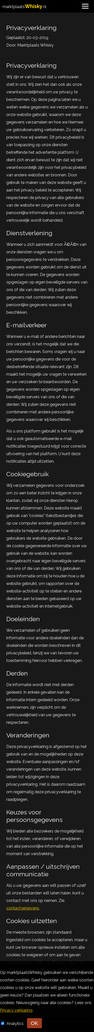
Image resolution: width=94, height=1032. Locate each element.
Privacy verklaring (16, 1010)
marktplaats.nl (24, 6)
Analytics (16, 1023)
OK (34, 1023)
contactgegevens (22, 908)
